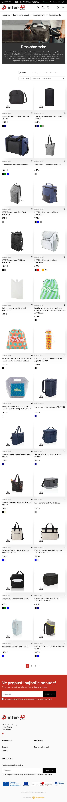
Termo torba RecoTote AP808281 (48, 164)
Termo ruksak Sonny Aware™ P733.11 (49, 407)
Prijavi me (49, 694)
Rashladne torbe (6, 113)
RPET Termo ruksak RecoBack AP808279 (14, 213)
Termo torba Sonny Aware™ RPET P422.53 (48, 455)
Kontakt (5, 747)
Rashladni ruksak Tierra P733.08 (15, 647)
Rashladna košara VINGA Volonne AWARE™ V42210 (48, 551)
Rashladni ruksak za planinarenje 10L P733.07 (49, 647)
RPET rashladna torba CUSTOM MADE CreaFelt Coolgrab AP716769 (16, 407)
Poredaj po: (36, 78)
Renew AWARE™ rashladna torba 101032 (15, 117)
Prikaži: (22, 78)
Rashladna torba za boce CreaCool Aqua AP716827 (48, 359)
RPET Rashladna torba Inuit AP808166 (45, 261)
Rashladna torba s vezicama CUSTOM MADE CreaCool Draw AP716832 (17, 359)
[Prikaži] (27, 78)
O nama (4, 751)
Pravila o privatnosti (41, 747)
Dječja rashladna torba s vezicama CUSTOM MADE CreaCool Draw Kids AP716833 (49, 310)
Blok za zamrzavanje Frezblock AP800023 (14, 309)
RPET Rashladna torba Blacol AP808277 (46, 213)
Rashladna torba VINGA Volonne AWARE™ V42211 (15, 551)
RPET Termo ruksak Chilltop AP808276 (13, 261)
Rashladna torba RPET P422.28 (47, 503)
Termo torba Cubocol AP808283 (15, 164)
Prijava (49, 770)
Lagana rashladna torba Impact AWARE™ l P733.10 (47, 599)
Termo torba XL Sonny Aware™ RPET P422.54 (17, 455)
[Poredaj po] (52, 78)
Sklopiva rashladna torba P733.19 (15, 599)
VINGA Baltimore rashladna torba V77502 (48, 117)
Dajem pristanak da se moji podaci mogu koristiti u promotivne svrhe (27, 699)
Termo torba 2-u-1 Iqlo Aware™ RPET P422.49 (17, 503)
